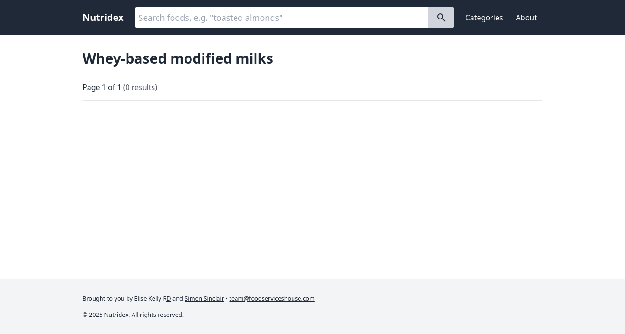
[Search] (441, 17)
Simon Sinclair (204, 298)
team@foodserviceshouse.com (272, 298)
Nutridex (103, 17)
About (526, 18)
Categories (484, 18)
